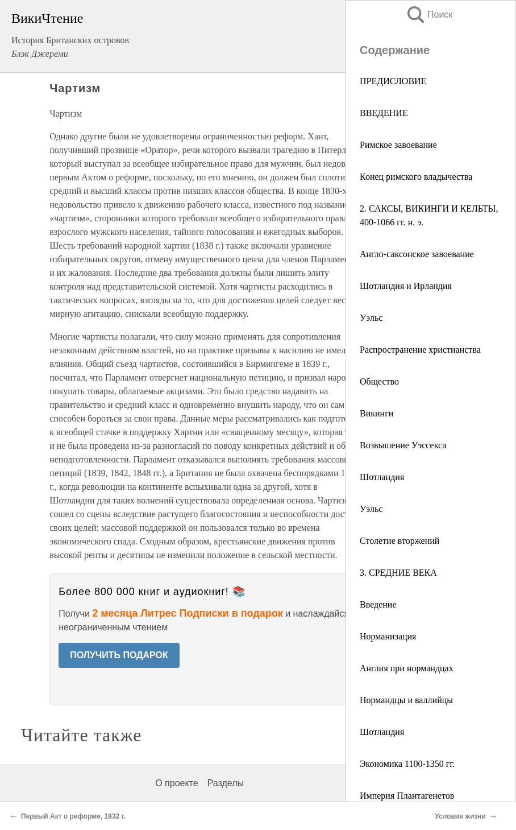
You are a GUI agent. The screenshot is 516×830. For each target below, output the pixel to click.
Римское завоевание (398, 145)
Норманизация (388, 636)
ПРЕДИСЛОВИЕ (393, 81)
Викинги (376, 413)
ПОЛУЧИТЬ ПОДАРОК (119, 655)
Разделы (225, 783)
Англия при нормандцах (406, 668)
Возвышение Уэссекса (403, 445)
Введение (378, 604)
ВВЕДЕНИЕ (384, 113)
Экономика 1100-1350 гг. (407, 764)
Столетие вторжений (399, 541)
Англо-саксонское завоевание (417, 254)
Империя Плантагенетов (407, 795)
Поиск (429, 14)
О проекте (176, 783)
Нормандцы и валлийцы (406, 700)
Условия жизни (460, 816)
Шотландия (382, 477)
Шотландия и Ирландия (406, 286)
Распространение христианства (420, 349)
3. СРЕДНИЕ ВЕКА (398, 572)
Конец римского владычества (416, 176)
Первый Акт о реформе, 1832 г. (73, 816)
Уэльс (371, 318)
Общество (379, 381)
